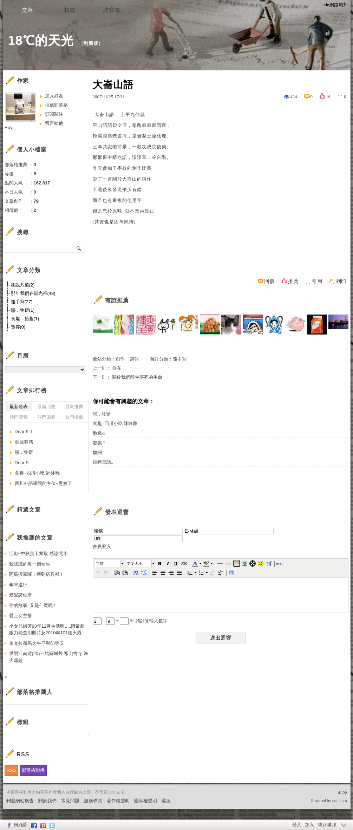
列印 (341, 281)
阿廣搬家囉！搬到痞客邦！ (36, 574)
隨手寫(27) (22, 301)
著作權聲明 (118, 800)
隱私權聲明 (145, 800)
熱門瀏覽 (18, 417)
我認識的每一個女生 (29, 564)
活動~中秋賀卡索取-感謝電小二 (41, 553)
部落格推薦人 (35, 692)
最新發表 (18, 406)
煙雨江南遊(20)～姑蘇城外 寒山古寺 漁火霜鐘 (48, 657)
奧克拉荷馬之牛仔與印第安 (36, 643)
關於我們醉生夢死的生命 (137, 377)
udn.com (339, 800)
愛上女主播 (20, 615)
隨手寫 (180, 359)
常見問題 (70, 800)
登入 (296, 824)
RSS (11, 770)
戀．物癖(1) (23, 310)
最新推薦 (74, 406)
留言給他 (54, 123)
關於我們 (47, 800)
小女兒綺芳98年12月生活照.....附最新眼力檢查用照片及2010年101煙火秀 (47, 629)
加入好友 (54, 96)
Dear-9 (22, 462)
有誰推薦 (117, 300)
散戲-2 (99, 442)
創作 (120, 359)
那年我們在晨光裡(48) (33, 293)
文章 (27, 10)
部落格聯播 (33, 770)
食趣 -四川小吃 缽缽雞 (115, 423)
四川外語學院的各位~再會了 (43, 483)
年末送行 (18, 584)
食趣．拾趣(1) (25, 318)
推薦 (293, 281)
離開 (97, 452)
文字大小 (134, 563)
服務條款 (93, 800)
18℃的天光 (41, 40)
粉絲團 (20, 824)
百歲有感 (24, 442)
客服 (166, 800)
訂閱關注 (54, 114)
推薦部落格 (56, 105)
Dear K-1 (24, 431)
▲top (342, 792)
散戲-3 (99, 433)
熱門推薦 (74, 417)
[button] (109, 563)
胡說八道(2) (23, 285)
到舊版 (91, 43)
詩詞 (134, 359)
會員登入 (102, 546)
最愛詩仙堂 (20, 595)
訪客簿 (111, 10)
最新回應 (46, 406)
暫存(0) (18, 327)
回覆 (269, 281)
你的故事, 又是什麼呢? (32, 605)
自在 (116, 368)
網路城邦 (327, 824)
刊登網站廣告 (20, 800)
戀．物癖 (102, 414)
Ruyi (9, 127)
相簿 (69, 10)
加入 (309, 824)
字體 (100, 563)
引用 (317, 281)
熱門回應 (46, 417)
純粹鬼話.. (103, 462)
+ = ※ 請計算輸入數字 (130, 620)
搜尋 (79, 248)
